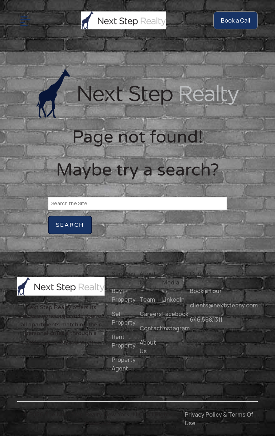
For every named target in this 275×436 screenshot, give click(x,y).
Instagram (176, 328)
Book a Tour (206, 291)
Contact (151, 328)
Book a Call (235, 20)
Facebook (175, 314)
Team (147, 299)
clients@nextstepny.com (224, 305)
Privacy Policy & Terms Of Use (219, 419)
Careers (151, 314)
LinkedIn (173, 299)
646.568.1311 (206, 320)
